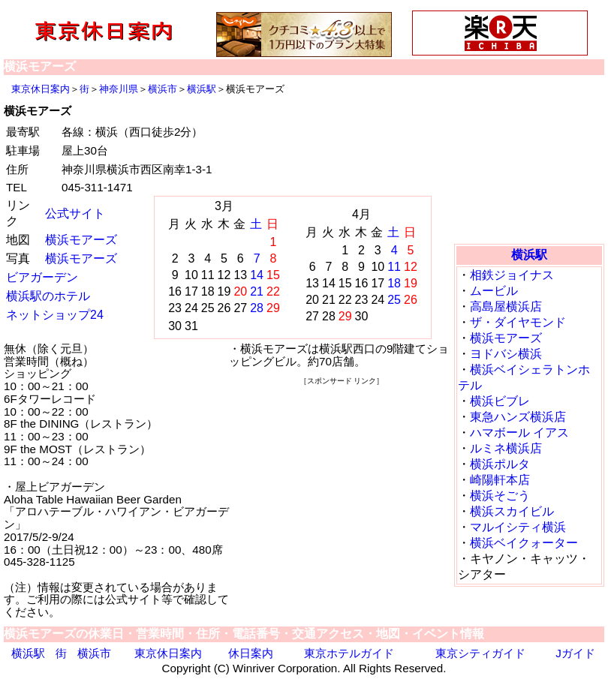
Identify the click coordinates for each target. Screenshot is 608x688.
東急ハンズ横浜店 (518, 416)
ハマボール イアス (519, 432)
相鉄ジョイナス (512, 275)
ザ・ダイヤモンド (518, 322)
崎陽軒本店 (500, 479)
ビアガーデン (42, 277)
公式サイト (75, 213)
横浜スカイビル (512, 511)
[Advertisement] (529, 161)
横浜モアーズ (81, 239)
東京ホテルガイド (349, 653)
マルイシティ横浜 (518, 527)
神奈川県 (118, 89)
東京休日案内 (40, 89)
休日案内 (250, 653)
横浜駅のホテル (48, 296)
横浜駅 (201, 89)
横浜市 (162, 89)
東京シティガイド (480, 653)
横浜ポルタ (500, 464)
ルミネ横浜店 (506, 448)
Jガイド (575, 653)
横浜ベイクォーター (524, 542)
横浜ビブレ (500, 401)
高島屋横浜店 (506, 306)
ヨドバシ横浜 (506, 353)
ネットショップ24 (55, 314)
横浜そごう (500, 495)
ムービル (494, 290)
